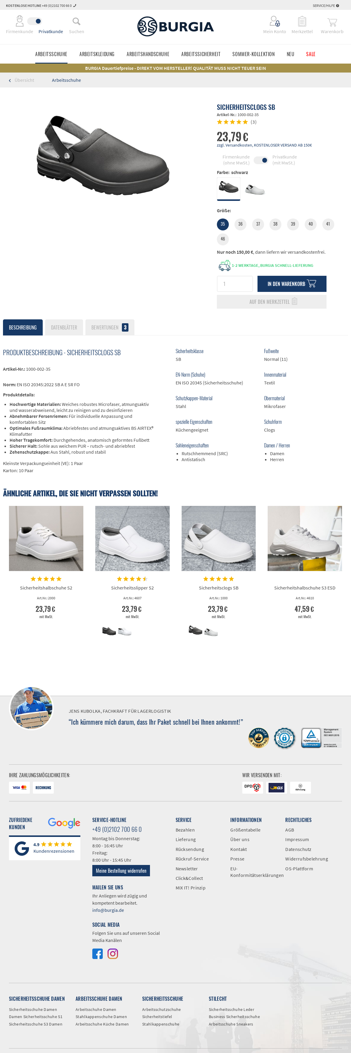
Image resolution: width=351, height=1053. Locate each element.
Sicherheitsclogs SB (218, 588)
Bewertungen (109, 327)
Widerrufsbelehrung (306, 859)
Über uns (239, 839)
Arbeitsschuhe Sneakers (231, 1024)
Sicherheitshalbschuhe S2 (46, 588)
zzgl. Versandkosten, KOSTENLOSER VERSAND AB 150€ (264, 145)
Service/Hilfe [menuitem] (326, 5)
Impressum (297, 839)
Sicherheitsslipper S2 (132, 588)
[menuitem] (76, 21)
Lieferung (186, 839)
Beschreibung (23, 327)
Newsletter (187, 869)
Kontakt (238, 849)
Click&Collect (189, 878)
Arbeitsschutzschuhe (161, 1009)
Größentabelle (245, 830)
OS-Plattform (299, 869)
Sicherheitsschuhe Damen (33, 1009)
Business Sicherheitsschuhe (234, 1016)
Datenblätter (64, 327)
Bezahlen (185, 830)
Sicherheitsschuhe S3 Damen (35, 1024)
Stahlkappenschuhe (160, 1024)
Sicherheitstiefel (157, 1016)
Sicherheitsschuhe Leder (231, 1009)
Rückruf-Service (192, 859)
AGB (289, 830)
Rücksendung (190, 849)
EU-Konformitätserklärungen (253, 872)
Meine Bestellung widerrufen (121, 870)
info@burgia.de (108, 910)
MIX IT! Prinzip (191, 888)
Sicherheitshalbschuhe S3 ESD (304, 588)
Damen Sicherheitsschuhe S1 (35, 1016)
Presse (237, 859)
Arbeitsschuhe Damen (96, 1009)
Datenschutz (298, 849)
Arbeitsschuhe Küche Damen (102, 1024)
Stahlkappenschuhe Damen (101, 1016)
